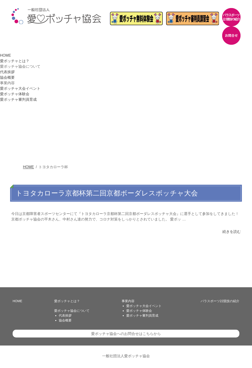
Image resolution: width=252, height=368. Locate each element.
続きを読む (231, 232)
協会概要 (7, 77)
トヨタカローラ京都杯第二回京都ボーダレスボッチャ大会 (107, 193)
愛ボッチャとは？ (14, 61)
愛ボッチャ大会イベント (20, 88)
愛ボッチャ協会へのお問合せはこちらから (126, 334)
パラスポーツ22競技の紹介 (220, 301)
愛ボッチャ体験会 (14, 94)
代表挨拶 (7, 72)
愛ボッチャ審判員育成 (18, 99)
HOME (5, 55)
